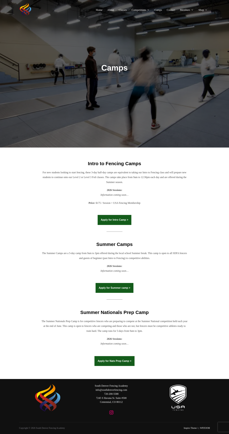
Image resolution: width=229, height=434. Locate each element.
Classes (123, 9)
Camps (158, 9)
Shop (203, 9)
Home (99, 9)
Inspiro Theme (190, 428)
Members (187, 9)
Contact (171, 9)
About (110, 9)
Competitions (141, 9)
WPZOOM (205, 428)
